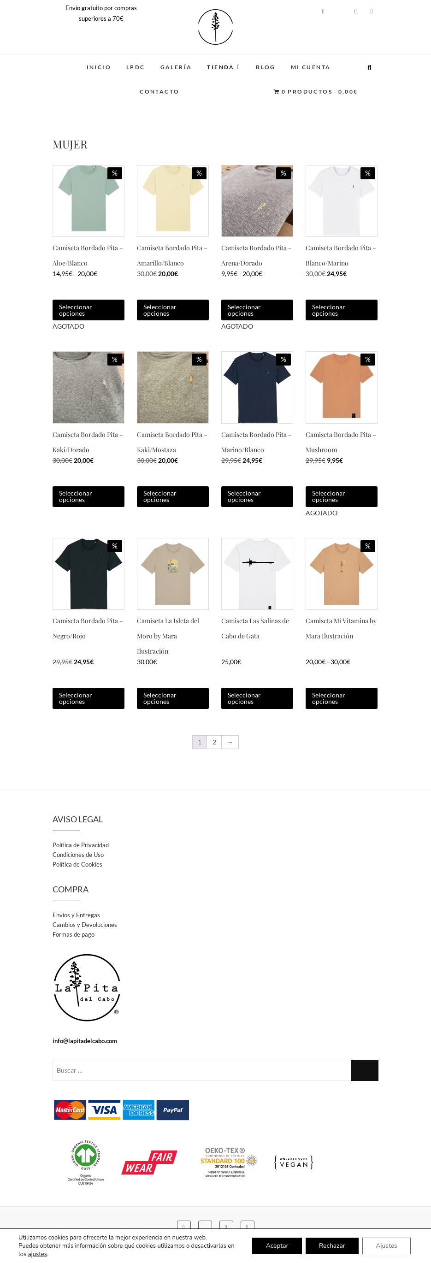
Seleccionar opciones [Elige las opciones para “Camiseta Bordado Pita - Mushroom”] (328, 496)
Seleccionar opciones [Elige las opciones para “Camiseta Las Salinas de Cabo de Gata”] (244, 698)
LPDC (135, 67)
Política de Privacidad (81, 845)
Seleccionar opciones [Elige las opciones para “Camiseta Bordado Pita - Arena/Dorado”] (244, 310)
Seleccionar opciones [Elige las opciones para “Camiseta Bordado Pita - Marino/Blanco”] (244, 496)
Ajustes (386, 1245)
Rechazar (331, 1245)
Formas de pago (73, 934)
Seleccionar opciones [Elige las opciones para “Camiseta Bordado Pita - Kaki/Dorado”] (75, 496)
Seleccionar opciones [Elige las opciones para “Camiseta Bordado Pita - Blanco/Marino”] (328, 310)
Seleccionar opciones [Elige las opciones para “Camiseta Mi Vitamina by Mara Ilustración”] (328, 698)
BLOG (266, 67)
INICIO (99, 67)
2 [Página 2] (214, 742)
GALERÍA (176, 67)
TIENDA (220, 67)
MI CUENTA (311, 67)
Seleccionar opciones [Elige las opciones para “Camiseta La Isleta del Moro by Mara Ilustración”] (160, 698)
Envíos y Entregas (76, 915)
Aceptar (274, 1245)
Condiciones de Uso (78, 854)
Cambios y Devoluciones (85, 924)
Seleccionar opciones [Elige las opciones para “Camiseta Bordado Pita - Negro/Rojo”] (75, 698)
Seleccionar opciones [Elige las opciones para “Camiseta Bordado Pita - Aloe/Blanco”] (75, 310)
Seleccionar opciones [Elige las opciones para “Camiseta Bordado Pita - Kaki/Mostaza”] (160, 496)
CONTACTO (159, 91)
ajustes (37, 1254)
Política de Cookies (77, 864)
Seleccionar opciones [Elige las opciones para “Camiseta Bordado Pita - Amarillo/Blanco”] (160, 310)
